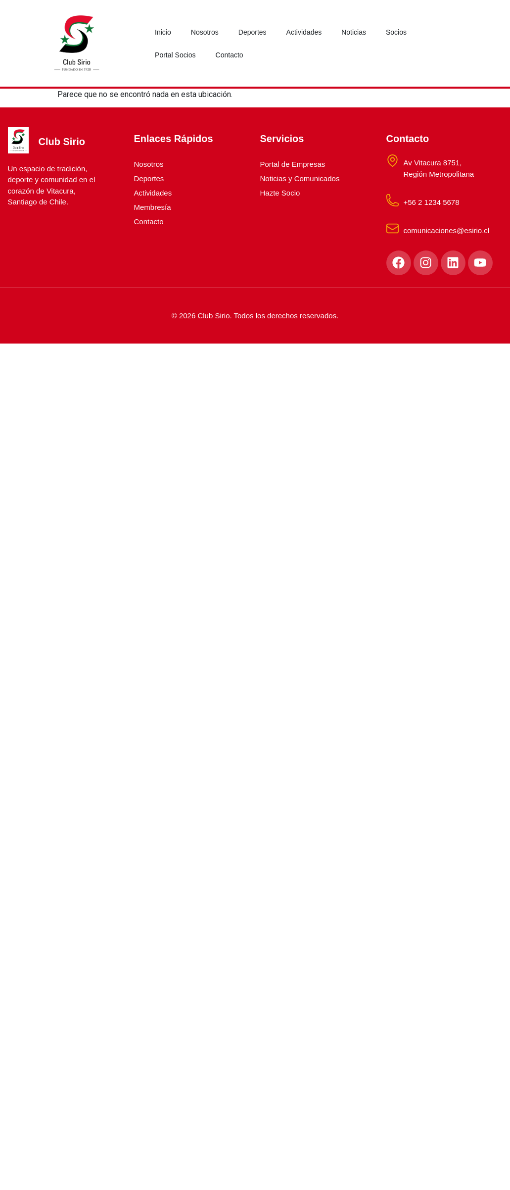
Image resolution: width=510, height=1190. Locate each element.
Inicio (163, 32)
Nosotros (205, 32)
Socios (396, 32)
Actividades (304, 32)
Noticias (353, 32)
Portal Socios (175, 55)
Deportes (252, 32)
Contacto (229, 55)
